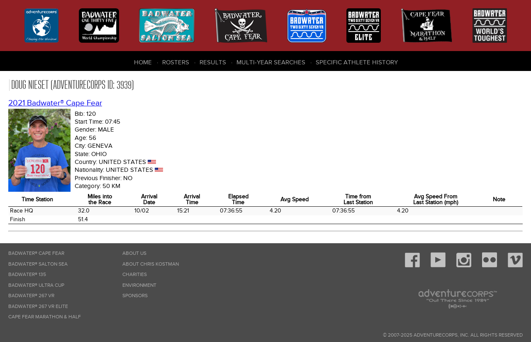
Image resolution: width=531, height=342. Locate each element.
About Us (134, 253)
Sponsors (135, 295)
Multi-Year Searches (270, 62)
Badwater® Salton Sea (38, 264)
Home (143, 62)
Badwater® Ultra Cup (36, 285)
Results (213, 62)
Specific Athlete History (357, 62)
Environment (139, 285)
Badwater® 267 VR (31, 295)
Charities (134, 274)
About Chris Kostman (150, 264)
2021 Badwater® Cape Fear (55, 103)
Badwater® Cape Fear (36, 253)
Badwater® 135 (27, 274)
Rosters (175, 62)
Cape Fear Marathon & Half (44, 317)
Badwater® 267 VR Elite (38, 306)
